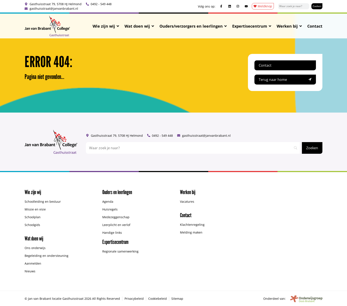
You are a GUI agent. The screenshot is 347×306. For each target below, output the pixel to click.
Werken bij (290, 26)
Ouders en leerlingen (117, 192)
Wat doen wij (140, 26)
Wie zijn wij (106, 26)
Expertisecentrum (252, 26)
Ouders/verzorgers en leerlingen (193, 26)
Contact (314, 26)
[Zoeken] (316, 6)
